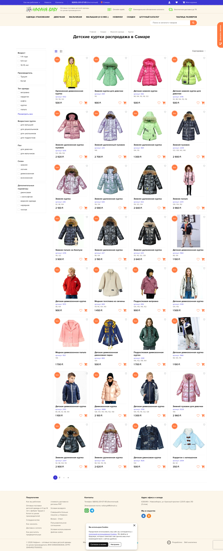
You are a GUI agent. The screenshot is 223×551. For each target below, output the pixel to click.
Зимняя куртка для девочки (109, 91)
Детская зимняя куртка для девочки (187, 92)
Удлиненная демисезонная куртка (69, 92)
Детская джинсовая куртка (147, 457)
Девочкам (59, 17)
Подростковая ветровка (146, 301)
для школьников (28, 133)
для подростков (28, 138)
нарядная (25, 205)
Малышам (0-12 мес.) (97, 17)
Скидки (131, 17)
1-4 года (24, 56)
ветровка (25, 92)
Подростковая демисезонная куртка (149, 354)
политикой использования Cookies (103, 534)
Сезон (21, 161)
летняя (24, 169)
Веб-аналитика (190, 542)
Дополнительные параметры (26, 187)
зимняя (24, 165)
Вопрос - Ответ (57, 519)
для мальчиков (28, 153)
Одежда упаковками (37, 17)
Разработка (177, 542)
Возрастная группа (27, 121)
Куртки (131, 32)
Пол (19, 145)
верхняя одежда (28, 201)
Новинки (118, 17)
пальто (24, 109)
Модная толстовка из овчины (110, 301)
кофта (23, 101)
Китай (23, 81)
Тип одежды (23, 88)
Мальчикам (75, 17)
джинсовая (26, 192)
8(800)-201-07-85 (81, 2)
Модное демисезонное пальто (70, 352)
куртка (24, 105)
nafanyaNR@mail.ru (109, 506)
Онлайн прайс (119, 9)
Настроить (115, 544)
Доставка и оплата (34, 528)
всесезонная (27, 178)
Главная (93, 32)
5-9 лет (24, 61)
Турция (24, 76)
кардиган (25, 96)
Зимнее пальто (180, 198)
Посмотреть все (25, 114)
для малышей (27, 125)
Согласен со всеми (98, 544)
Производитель (25, 73)
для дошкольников (29, 129)
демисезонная (27, 173)
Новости (50, 2)
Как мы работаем (33, 2)
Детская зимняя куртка (145, 91)
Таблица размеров (186, 17)
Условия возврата (58, 508)
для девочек (26, 149)
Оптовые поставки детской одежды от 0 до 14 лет (37, 511)
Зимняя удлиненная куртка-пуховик (69, 146)
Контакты (62, 2)
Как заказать (31, 524)
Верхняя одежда (117, 32)
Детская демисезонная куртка (188, 250)
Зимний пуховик (181, 145)
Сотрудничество (33, 520)
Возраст (21, 53)
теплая (24, 209)
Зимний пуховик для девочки (188, 406)
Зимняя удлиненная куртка (148, 145)
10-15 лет (25, 65)
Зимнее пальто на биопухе (68, 250)
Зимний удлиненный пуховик (110, 145)
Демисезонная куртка (106, 406)
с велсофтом (27, 197)
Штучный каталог (149, 17)
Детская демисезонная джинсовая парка (106, 354)
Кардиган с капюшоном (185, 457)
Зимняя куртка (63, 198)
